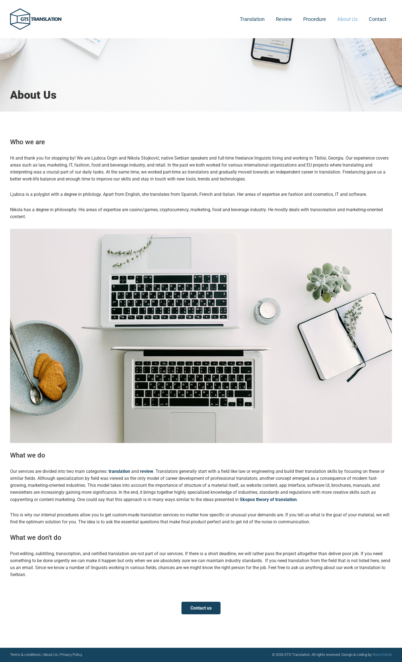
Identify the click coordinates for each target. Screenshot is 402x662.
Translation (252, 19)
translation (120, 471)
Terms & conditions (26, 655)
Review (284, 19)
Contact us (201, 608)
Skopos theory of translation (268, 499)
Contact (377, 19)
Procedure (314, 19)
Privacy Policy (71, 655)
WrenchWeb (382, 655)
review (146, 471)
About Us (347, 19)
